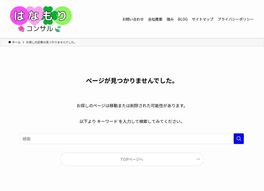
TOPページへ (132, 159)
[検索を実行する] (239, 138)
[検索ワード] (132, 138)
